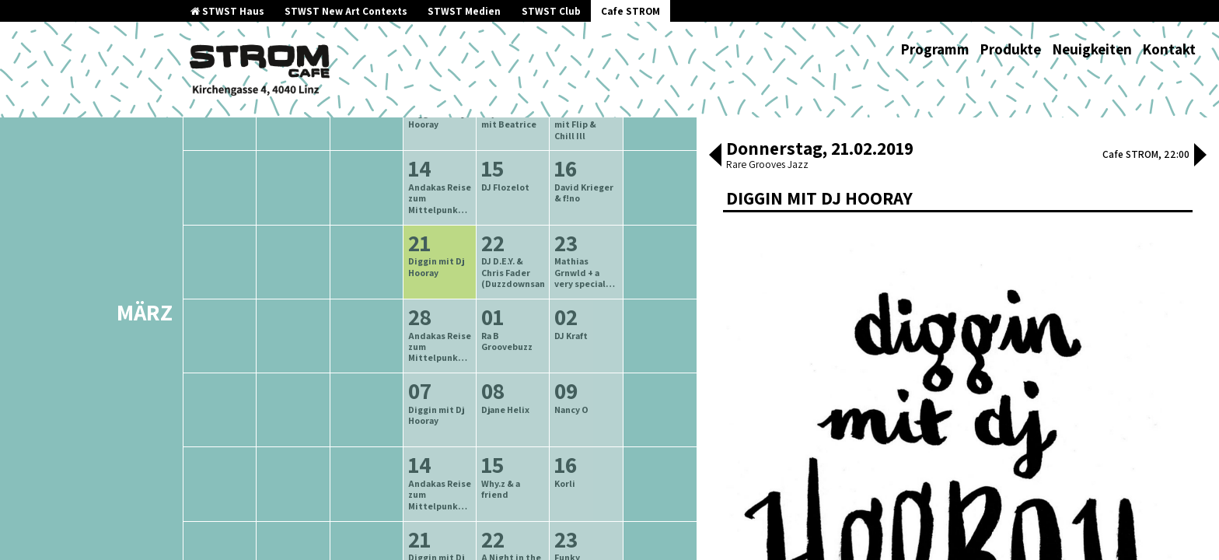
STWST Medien (464, 11)
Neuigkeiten (1092, 49)
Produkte (1010, 49)
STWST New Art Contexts (346, 11)
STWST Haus (227, 11)
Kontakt (1169, 49)
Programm (934, 49)
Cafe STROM (630, 11)
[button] (715, 156)
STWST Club (551, 11)
